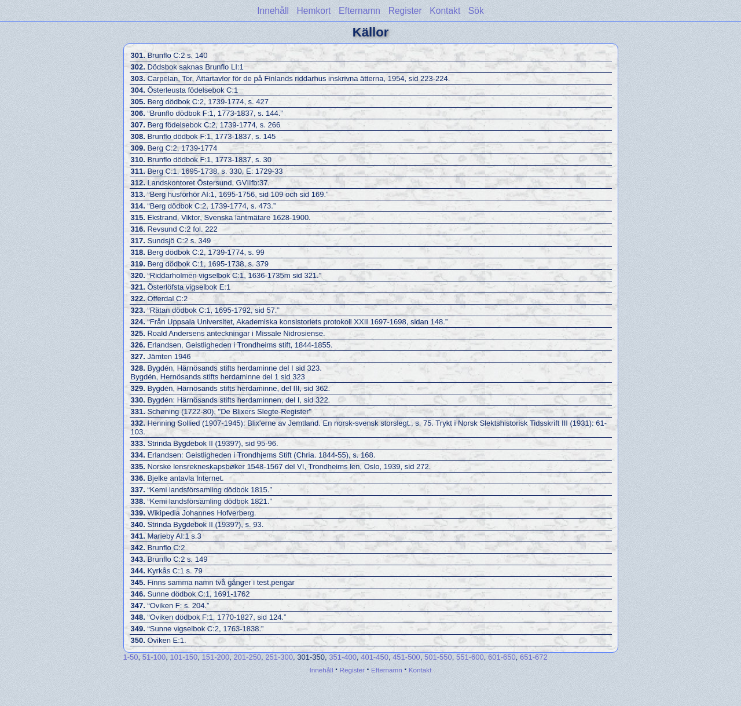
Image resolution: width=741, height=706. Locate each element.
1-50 (130, 657)
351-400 (343, 657)
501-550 (438, 657)
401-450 (374, 657)
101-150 (183, 657)
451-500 (406, 657)
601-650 (502, 657)
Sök (476, 11)
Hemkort (314, 11)
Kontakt (445, 11)
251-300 (279, 657)
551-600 (470, 657)
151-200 (215, 657)
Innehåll (273, 11)
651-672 (534, 657)
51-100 (154, 657)
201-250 (247, 657)
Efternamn (359, 11)
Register (405, 11)
